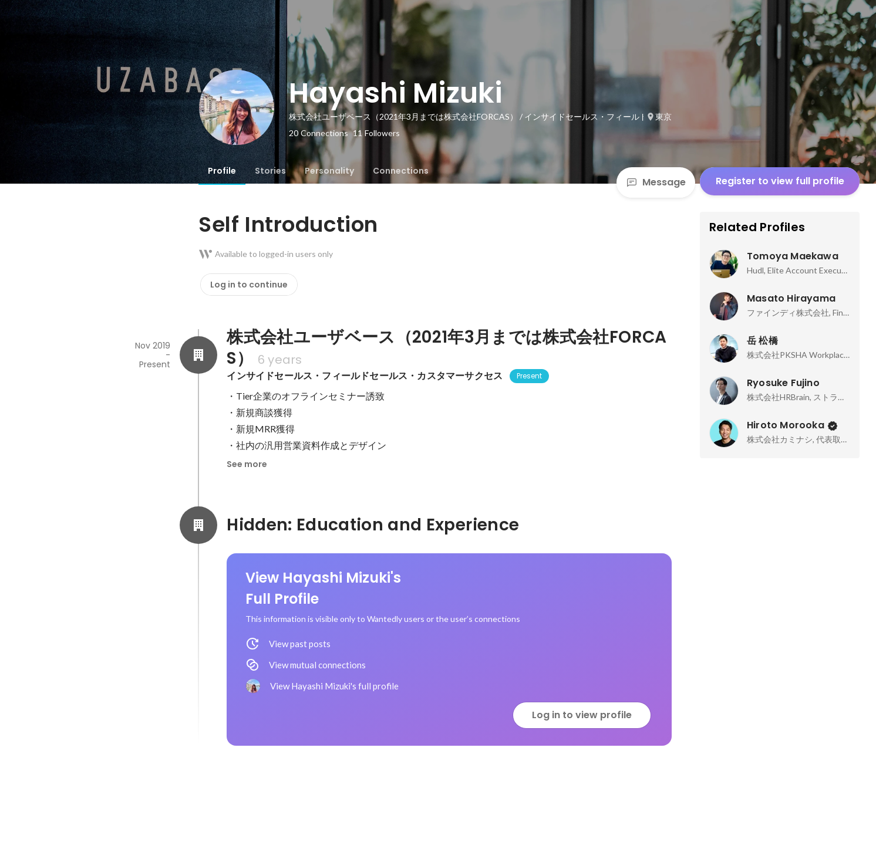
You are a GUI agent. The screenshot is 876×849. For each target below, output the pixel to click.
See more (247, 464)
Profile (222, 171)
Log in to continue (249, 284)
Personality (329, 171)
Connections (401, 171)
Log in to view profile (582, 715)
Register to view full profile (780, 181)
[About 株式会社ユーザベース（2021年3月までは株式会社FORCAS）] (198, 355)
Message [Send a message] (656, 182)
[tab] (221, 171)
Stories (270, 171)
